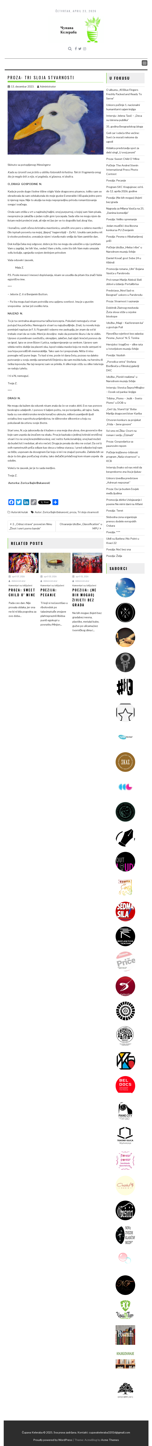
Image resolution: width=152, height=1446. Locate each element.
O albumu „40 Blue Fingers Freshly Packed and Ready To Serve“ (124, 94)
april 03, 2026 (48, 576)
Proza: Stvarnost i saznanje (122, 301)
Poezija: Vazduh (115, 355)
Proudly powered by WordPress (52, 1439)
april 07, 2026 (17, 576)
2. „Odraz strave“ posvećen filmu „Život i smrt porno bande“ (30, 526)
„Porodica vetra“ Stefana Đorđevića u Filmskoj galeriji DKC (122, 366)
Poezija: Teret (114, 510)
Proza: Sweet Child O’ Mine (122, 158)
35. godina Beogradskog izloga (124, 126)
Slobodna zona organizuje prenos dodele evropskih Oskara (121, 521)
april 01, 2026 (80, 576)
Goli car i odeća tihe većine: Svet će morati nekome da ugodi (122, 137)
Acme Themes (110, 1439)
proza (73, 512)
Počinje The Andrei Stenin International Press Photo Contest (122, 170)
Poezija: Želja (114, 555)
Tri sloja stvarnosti (88, 512)
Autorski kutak (19, 512)
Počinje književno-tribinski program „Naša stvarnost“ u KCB (123, 457)
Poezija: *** (113, 532)
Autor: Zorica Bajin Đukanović (51, 512)
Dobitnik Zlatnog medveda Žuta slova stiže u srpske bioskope (122, 312)
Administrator (46, 86)
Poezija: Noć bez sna (118, 549)
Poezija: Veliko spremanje (121, 219)
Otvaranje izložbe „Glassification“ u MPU (81, 526)
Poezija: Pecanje (116, 180)
